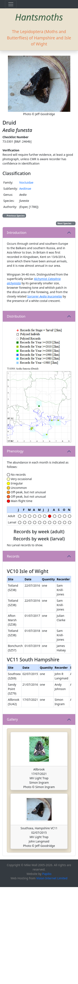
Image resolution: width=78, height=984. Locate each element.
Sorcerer (44, 296)
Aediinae (25, 189)
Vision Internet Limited (51, 975)
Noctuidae (26, 182)
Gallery (12, 816)
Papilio (46, 971)
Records (13, 588)
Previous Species (14, 215)
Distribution (16, 316)
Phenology (15, 451)
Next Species (65, 223)
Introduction (16, 232)
